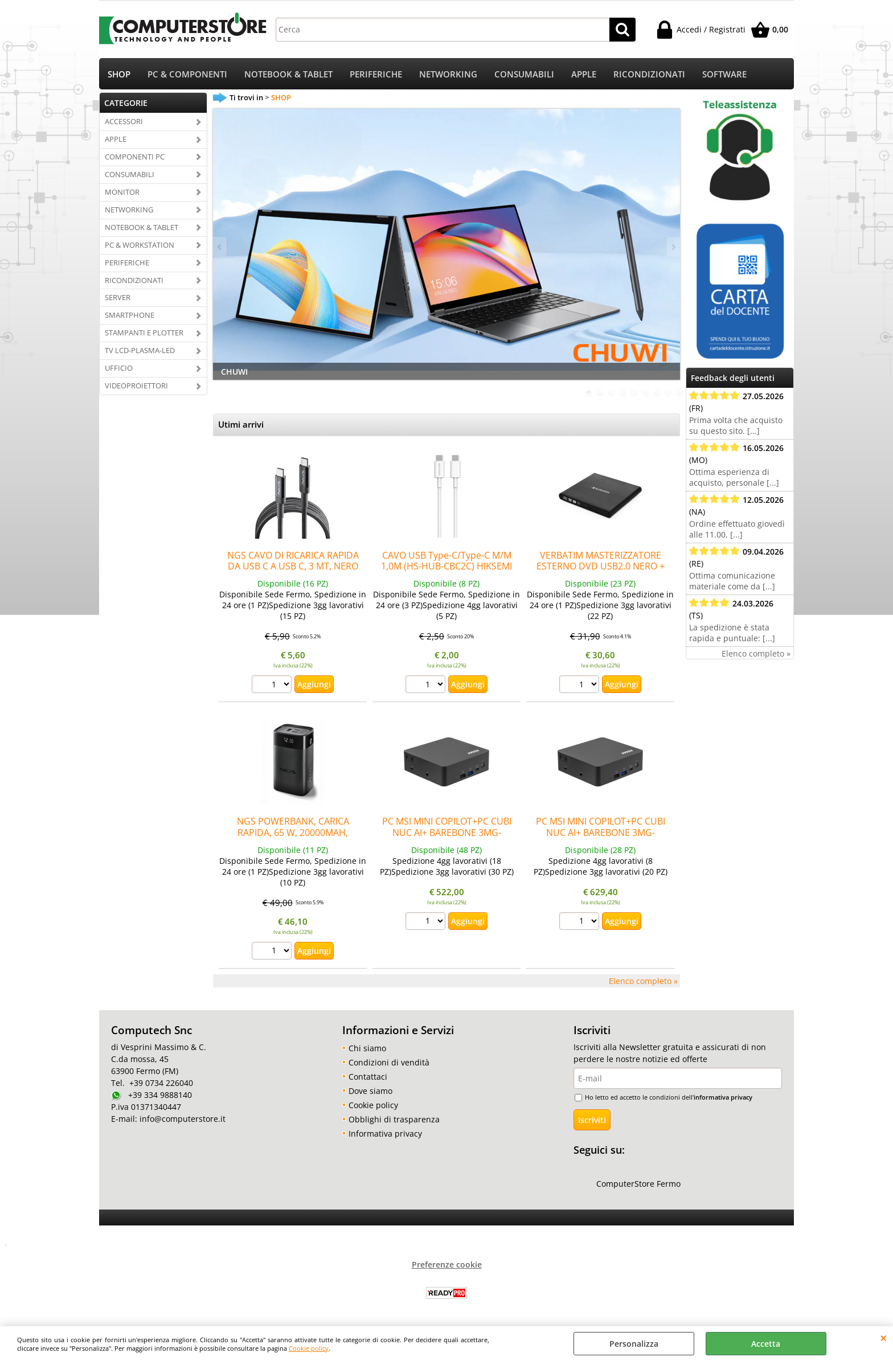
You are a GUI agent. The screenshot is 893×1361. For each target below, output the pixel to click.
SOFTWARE (724, 74)
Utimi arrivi (241, 425)
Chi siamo (367, 1048)
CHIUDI (883, 1337)
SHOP (119, 74)
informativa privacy (723, 1097)
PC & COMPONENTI (187, 74)
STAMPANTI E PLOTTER (144, 332)
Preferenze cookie (447, 1264)
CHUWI (234, 371)
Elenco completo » (643, 980)
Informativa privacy (385, 1133)
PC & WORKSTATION (139, 245)
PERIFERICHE (376, 74)
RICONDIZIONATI (649, 74)
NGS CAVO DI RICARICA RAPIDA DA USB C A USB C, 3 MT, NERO (293, 560)
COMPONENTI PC (135, 156)
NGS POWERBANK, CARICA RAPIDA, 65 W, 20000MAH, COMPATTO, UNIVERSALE (293, 832)
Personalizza (633, 1343)
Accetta (765, 1343)
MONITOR (122, 192)
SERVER (117, 297)
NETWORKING (448, 74)
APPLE (583, 74)
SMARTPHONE (129, 315)
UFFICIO (119, 368)
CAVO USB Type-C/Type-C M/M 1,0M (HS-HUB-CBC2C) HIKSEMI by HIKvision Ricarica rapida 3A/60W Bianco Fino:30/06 (446, 572)
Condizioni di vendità (389, 1062)
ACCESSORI (124, 121)
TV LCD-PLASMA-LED (140, 350)
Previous (220, 246)
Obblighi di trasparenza (394, 1119)
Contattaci (368, 1076)
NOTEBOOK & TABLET (288, 74)
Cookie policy (309, 1348)
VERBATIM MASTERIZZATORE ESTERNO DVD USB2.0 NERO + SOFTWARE (600, 566)
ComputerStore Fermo (638, 1183)
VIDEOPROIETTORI (136, 385)
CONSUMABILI (524, 74)
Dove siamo (370, 1090)
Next (672, 246)
